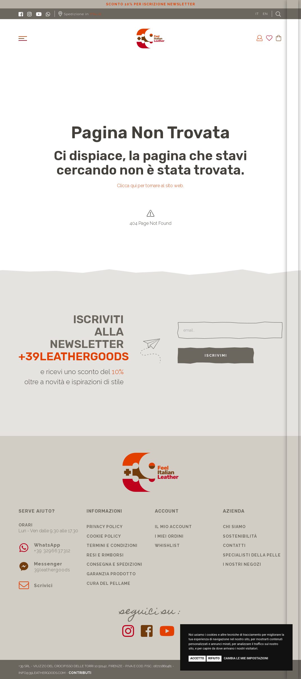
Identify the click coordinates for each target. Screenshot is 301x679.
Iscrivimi (216, 355)
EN (265, 14)
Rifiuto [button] (214, 658)
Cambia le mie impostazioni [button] (246, 658)
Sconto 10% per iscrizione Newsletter (150, 4)
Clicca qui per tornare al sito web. (150, 185)
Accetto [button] (197, 658)
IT (257, 14)
